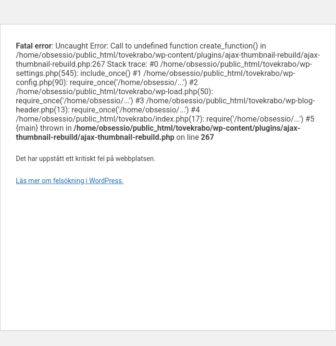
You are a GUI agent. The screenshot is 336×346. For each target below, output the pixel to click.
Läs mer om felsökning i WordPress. (70, 181)
